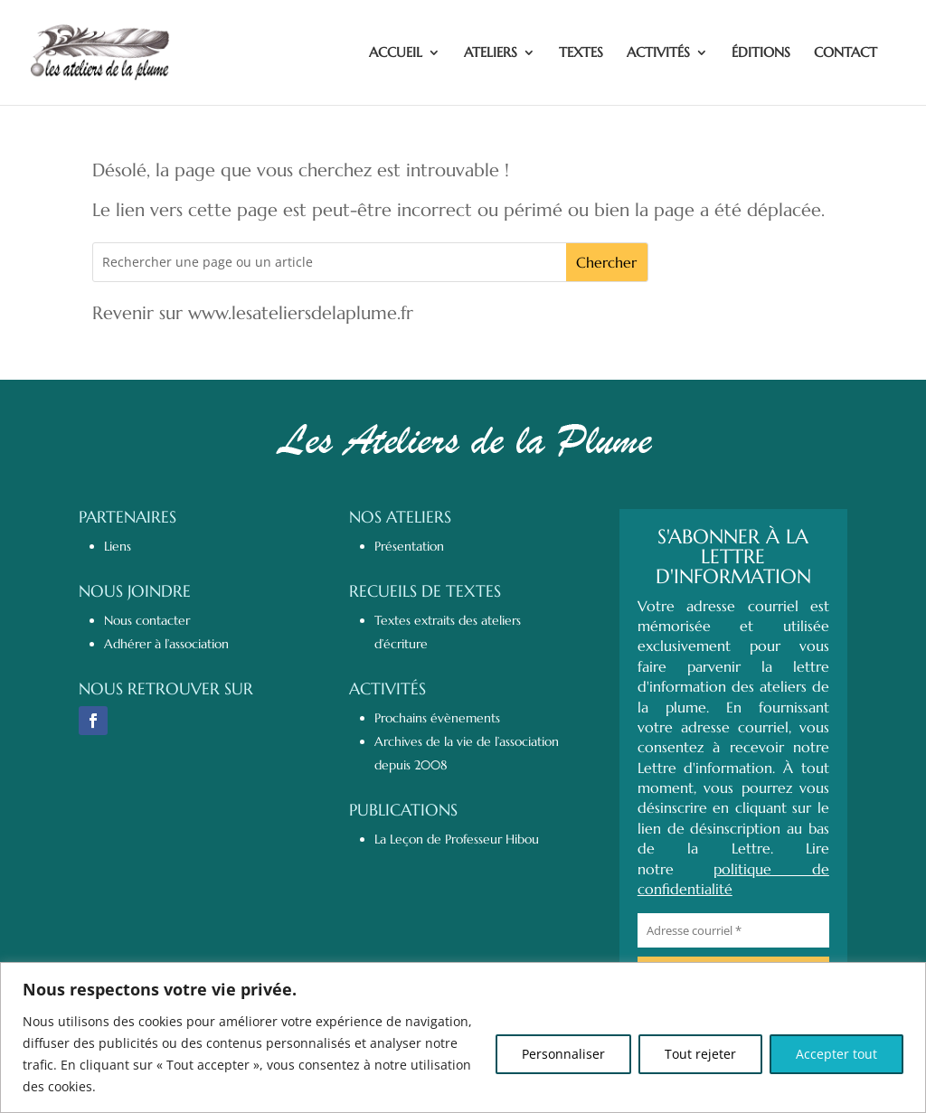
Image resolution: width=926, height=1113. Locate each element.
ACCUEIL (395, 53)
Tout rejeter (700, 1053)
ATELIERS (490, 53)
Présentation (409, 546)
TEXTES (581, 53)
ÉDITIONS (761, 53)
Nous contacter (147, 620)
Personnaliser (563, 1053)
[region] (463, 1037)
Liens (117, 546)
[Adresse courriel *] (733, 930)
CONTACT (845, 53)
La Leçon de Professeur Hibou (456, 839)
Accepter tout (836, 1053)
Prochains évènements (437, 718)
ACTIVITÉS (658, 53)
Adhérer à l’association (166, 644)
